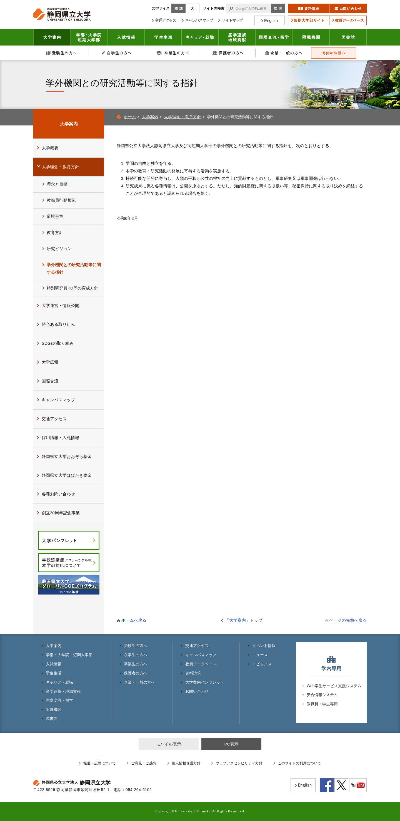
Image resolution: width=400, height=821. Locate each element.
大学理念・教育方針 (182, 116)
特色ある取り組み (58, 324)
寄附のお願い (333, 53)
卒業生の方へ (172, 53)
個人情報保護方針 (186, 763)
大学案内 (52, 37)
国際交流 (50, 381)
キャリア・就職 (200, 37)
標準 (178, 8)
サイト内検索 (213, 8)
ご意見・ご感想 (143, 763)
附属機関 (311, 37)
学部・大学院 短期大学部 (89, 37)
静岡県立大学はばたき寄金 (67, 475)
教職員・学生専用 (322, 704)
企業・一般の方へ (283, 53)
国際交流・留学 (274, 37)
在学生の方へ (116, 53)
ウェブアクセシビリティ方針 (239, 763)
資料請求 (193, 673)
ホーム (130, 116)
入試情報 (126, 37)
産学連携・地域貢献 (237, 37)
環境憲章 (55, 216)
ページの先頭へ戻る (348, 620)
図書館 (348, 37)
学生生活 (163, 37)
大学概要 (50, 147)
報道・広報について (99, 763)
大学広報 (50, 362)
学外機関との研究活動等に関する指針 (74, 268)
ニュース (260, 655)
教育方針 (55, 232)
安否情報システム (322, 694)
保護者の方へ (228, 53)
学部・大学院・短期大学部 (69, 655)
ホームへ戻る (133, 620)
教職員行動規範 (61, 200)
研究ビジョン (59, 248)
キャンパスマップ (58, 399)
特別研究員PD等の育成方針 (72, 288)
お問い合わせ (197, 691)
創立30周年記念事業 (61, 512)
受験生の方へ (61, 53)
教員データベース (200, 664)
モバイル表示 (168, 744)
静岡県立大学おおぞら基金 (67, 456)
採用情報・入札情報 (60, 437)
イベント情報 (264, 645)
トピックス (262, 664)
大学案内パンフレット (204, 682)
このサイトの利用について (299, 763)
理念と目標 (57, 184)
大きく (192, 8)
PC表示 (231, 744)
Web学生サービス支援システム (334, 686)
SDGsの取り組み (58, 343)
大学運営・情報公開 (60, 305)
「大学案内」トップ (243, 620)
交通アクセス (54, 418)
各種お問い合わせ (58, 494)
